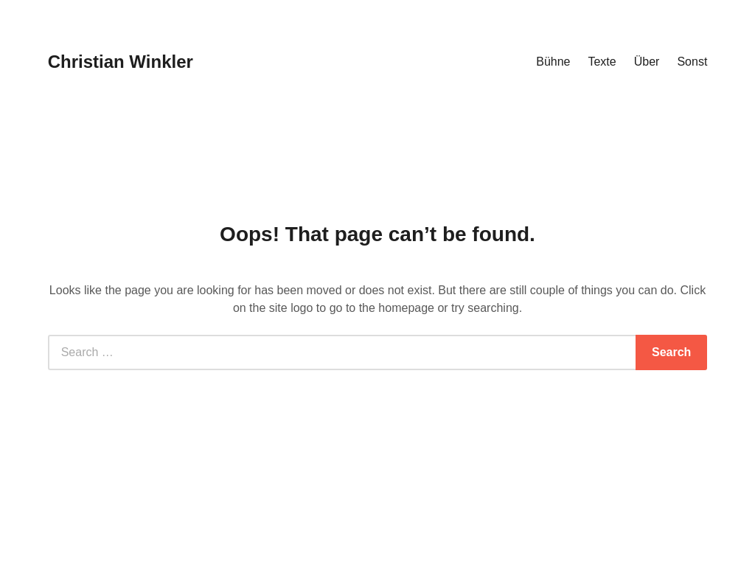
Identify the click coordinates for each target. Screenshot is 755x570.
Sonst (692, 61)
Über (647, 61)
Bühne (553, 61)
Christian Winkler (120, 62)
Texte (602, 61)
